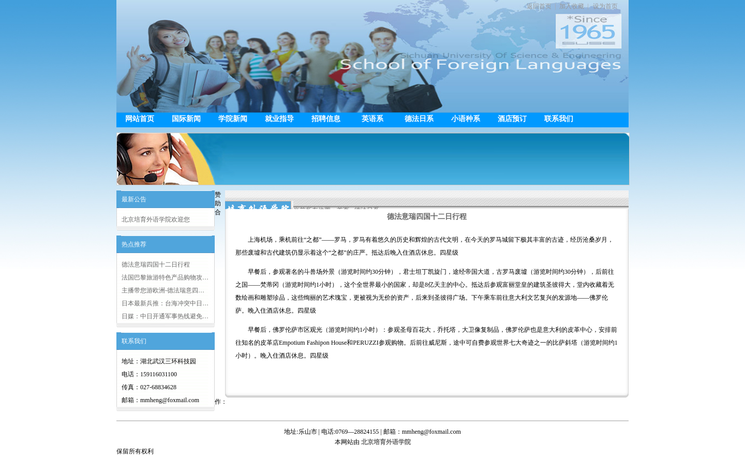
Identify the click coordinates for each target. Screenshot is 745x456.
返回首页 (539, 6)
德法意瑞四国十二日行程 (156, 264)
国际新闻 (186, 119)
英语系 (372, 119)
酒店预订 (512, 119)
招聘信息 (325, 119)
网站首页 (139, 119)
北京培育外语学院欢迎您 (156, 219)
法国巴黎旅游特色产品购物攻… (165, 277)
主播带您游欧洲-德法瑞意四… (163, 290)
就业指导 (279, 119)
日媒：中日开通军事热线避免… (165, 316)
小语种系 (465, 119)
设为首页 (605, 6)
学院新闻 (232, 119)
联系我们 (558, 119)
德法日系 (419, 119)
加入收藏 (571, 6)
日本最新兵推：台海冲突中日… (165, 303)
